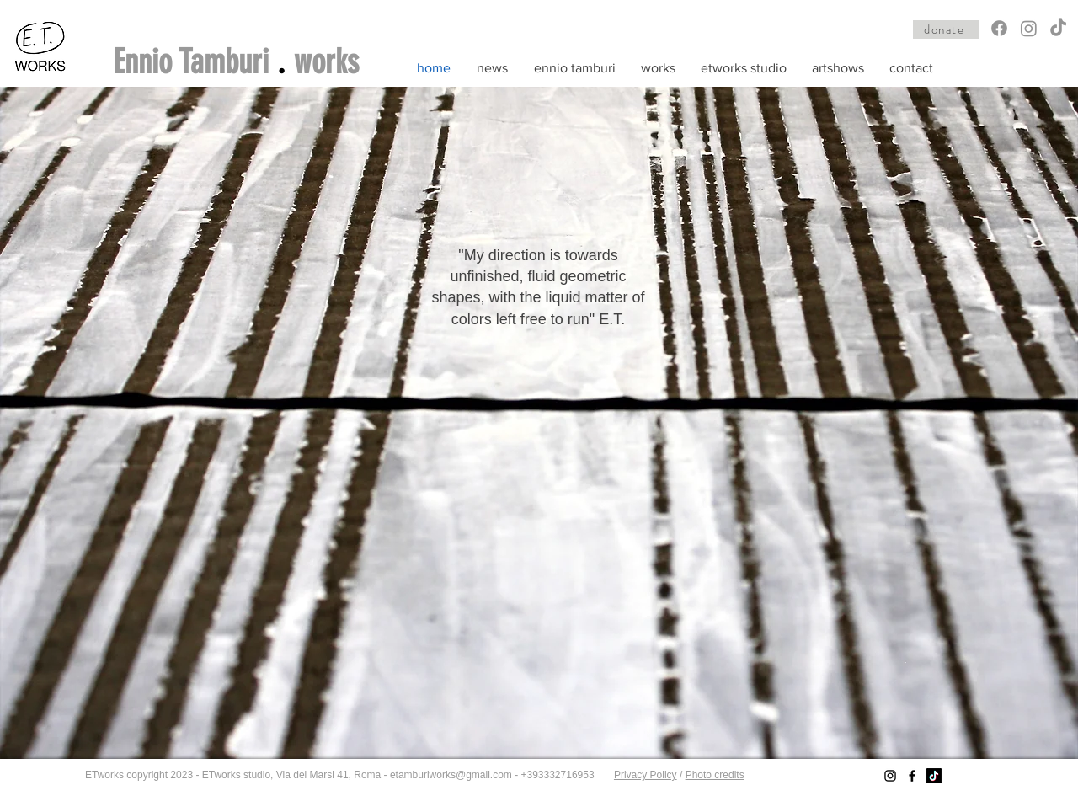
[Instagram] (1028, 28)
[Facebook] (999, 28)
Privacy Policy (645, 775)
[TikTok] (1058, 28)
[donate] (946, 29)
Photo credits (715, 775)
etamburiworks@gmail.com (451, 775)
